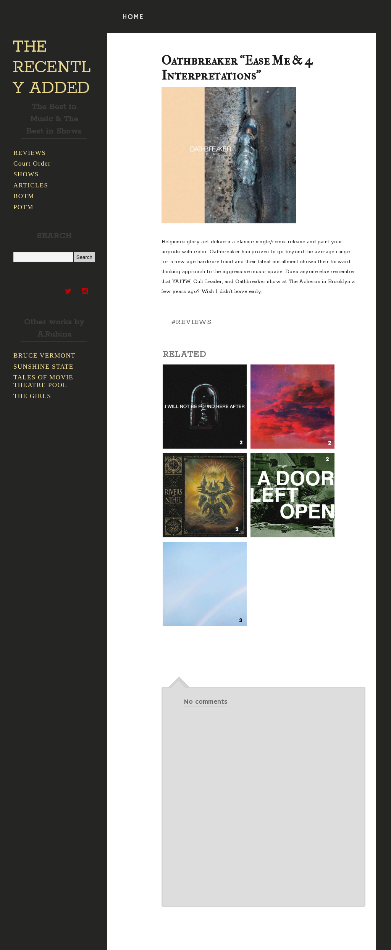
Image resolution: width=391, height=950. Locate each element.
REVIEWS (29, 152)
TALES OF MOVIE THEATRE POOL (43, 381)
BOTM (23, 196)
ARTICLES (30, 185)
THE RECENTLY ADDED (52, 68)
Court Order (32, 163)
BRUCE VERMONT (44, 355)
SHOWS (26, 174)
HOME (133, 17)
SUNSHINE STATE (43, 366)
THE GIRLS (32, 396)
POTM (23, 207)
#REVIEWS (191, 322)
